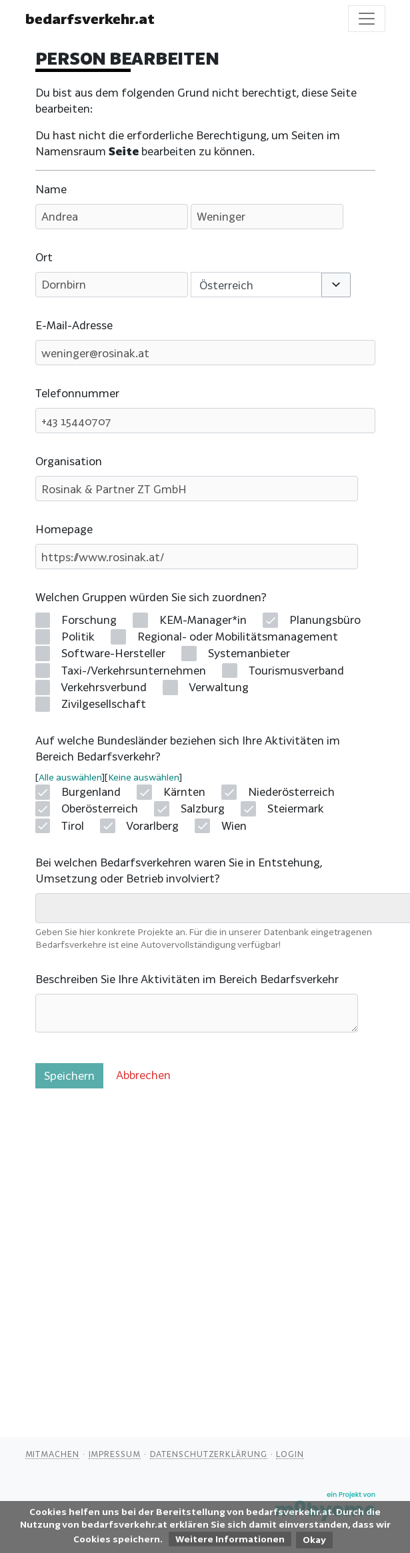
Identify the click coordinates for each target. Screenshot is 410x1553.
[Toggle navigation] (366, 18)
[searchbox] (49, 908)
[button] (335, 285)
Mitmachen (52, 1453)
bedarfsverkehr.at (90, 19)
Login (290, 1453)
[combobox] (257, 284)
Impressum (115, 1453)
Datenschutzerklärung (208, 1453)
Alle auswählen (70, 777)
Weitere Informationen (230, 1539)
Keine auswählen (143, 777)
